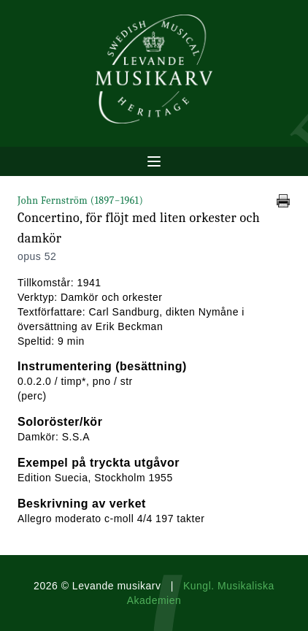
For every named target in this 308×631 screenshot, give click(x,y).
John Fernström (80, 200)
